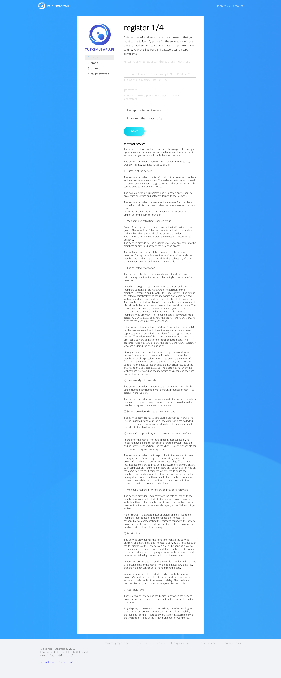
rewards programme (117, 643)
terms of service (206, 643)
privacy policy (233, 643)
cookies (142, 643)
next (134, 131)
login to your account (230, 6)
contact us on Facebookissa (56, 662)
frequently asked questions (172, 643)
